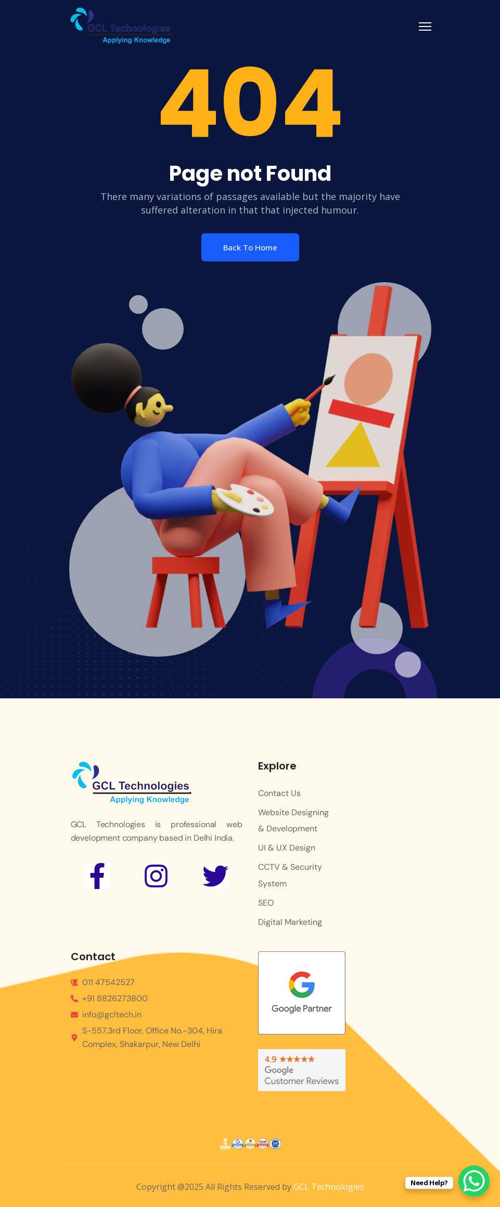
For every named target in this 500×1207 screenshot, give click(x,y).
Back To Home (250, 247)
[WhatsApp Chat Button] (474, 1181)
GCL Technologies (328, 1186)
